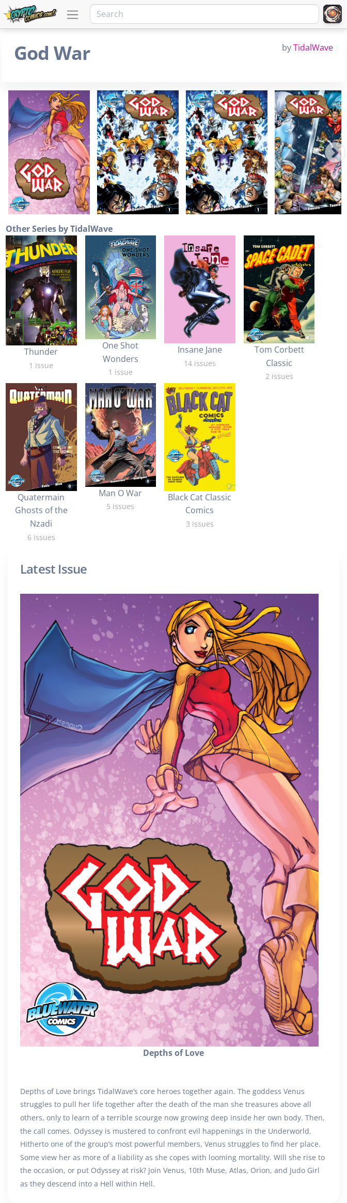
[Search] (204, 14)
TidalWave (313, 47)
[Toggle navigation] (72, 15)
